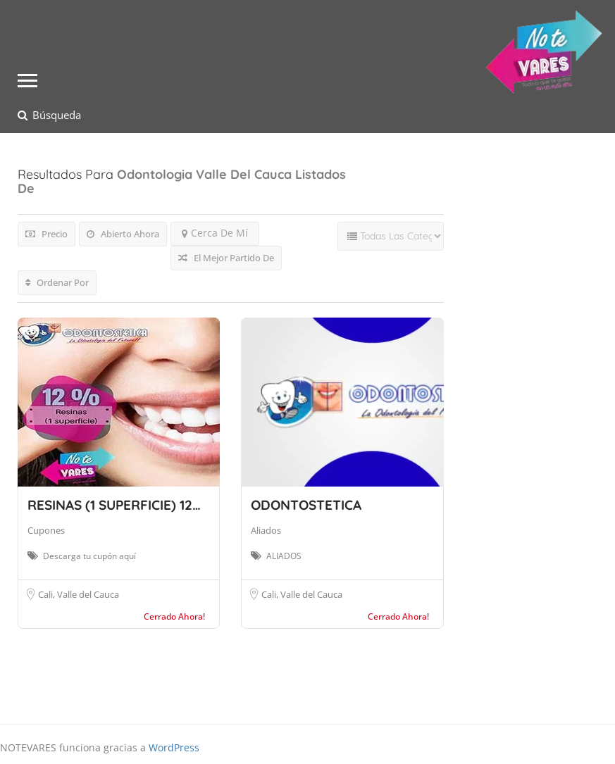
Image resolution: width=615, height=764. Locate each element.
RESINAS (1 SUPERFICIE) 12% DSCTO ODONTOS (174, 504)
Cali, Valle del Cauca (78, 594)
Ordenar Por (57, 282)
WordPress (174, 747)
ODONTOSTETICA (306, 504)
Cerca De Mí (215, 232)
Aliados (266, 530)
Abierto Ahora (123, 233)
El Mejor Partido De (226, 257)
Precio (46, 233)
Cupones (46, 530)
